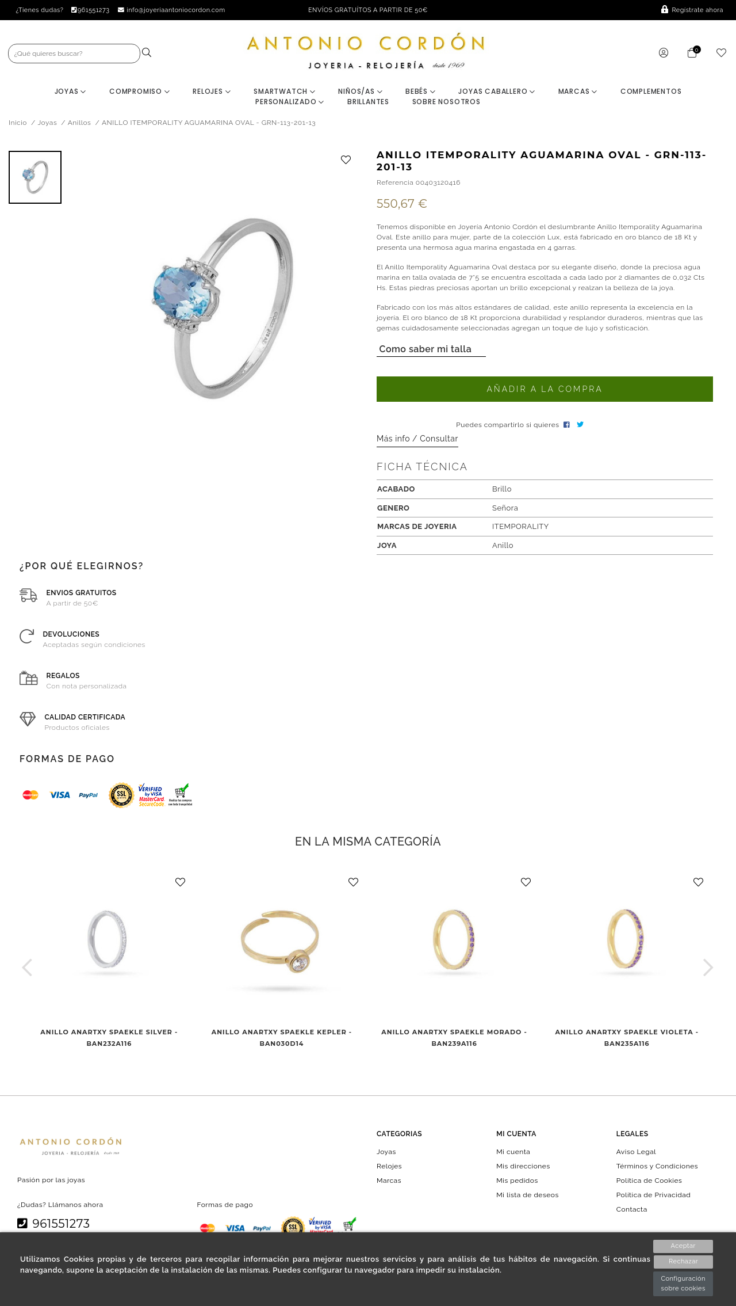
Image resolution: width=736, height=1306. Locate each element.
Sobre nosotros (446, 102)
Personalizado (289, 102)
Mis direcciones (523, 1166)
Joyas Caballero (496, 92)
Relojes (212, 92)
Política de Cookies (649, 1181)
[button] (27, 968)
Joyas (71, 92)
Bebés (420, 92)
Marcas (577, 92)
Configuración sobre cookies (683, 1283)
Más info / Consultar (417, 439)
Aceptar (682, 1246)
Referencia (395, 183)
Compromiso (139, 92)
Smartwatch (285, 92)
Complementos (651, 92)
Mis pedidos (517, 1181)
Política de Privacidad (653, 1195)
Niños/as (360, 92)
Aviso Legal (636, 1152)
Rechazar (683, 1262)
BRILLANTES (368, 102)
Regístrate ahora (692, 10)
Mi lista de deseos (527, 1195)
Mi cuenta (513, 1152)
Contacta (631, 1210)
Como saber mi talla (424, 349)
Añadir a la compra (544, 389)
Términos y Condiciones (657, 1166)
